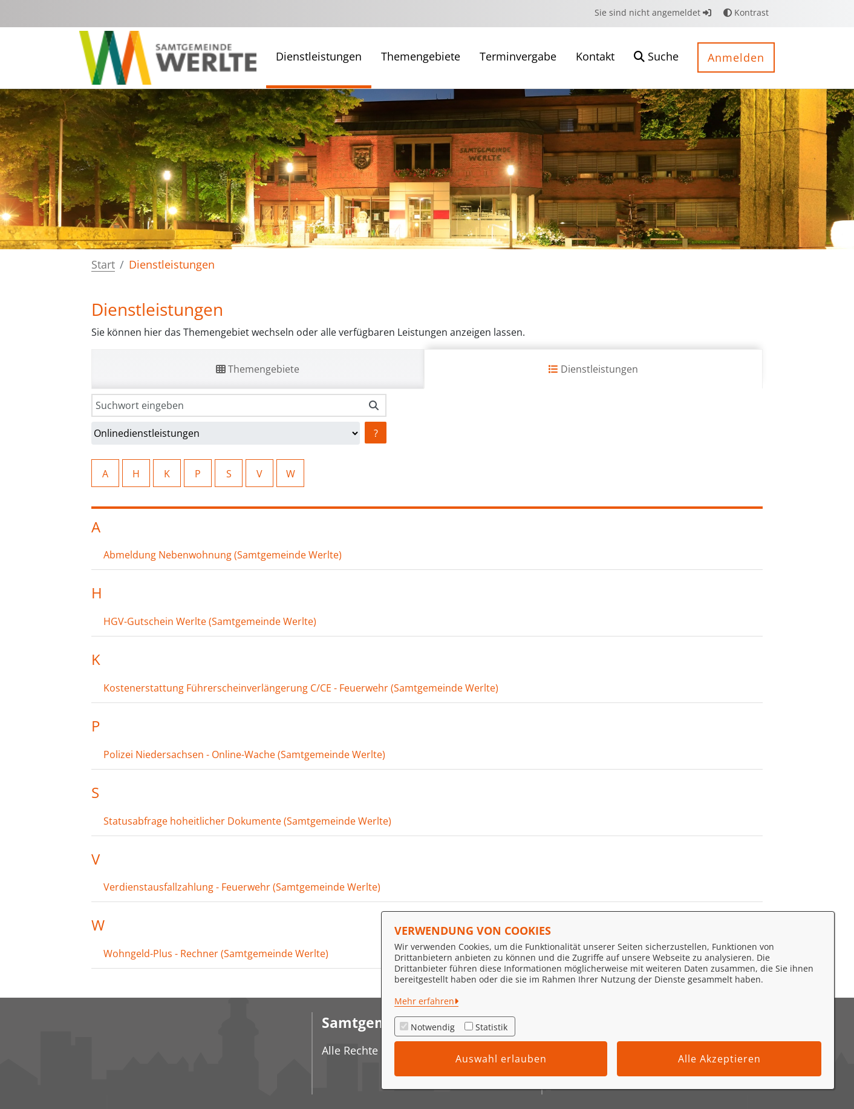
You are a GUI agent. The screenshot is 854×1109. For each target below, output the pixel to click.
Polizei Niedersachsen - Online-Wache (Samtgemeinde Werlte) (244, 754)
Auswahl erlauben (501, 1058)
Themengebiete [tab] (257, 369)
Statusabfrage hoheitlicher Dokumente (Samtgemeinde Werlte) (247, 821)
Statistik (491, 1027)
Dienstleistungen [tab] (593, 369)
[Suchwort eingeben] (226, 405)
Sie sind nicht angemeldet (653, 12)
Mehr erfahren (424, 1001)
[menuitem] (318, 57)
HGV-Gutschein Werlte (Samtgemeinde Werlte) (209, 621)
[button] (656, 57)
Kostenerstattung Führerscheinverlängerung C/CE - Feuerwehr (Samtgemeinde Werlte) (300, 688)
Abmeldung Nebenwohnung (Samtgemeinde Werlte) (222, 554)
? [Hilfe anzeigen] (376, 433)
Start (103, 264)
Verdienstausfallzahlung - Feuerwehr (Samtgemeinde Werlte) (241, 887)
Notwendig (433, 1027)
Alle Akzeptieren (719, 1058)
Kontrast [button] (746, 12)
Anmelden (736, 57)
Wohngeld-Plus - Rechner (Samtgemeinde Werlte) (215, 953)
